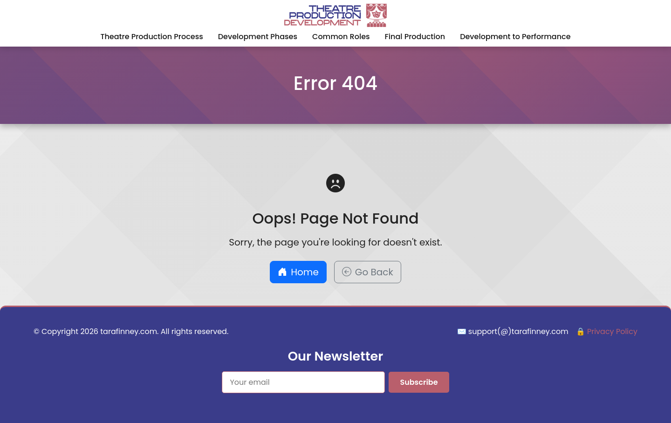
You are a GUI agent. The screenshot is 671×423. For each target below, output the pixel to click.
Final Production (415, 36)
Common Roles (341, 36)
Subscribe (419, 382)
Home (298, 272)
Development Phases (257, 36)
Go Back (367, 272)
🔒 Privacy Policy (606, 331)
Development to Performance (515, 36)
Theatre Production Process (151, 36)
